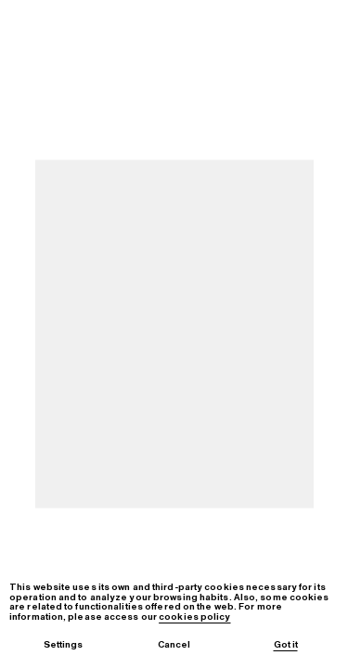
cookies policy (194, 617)
